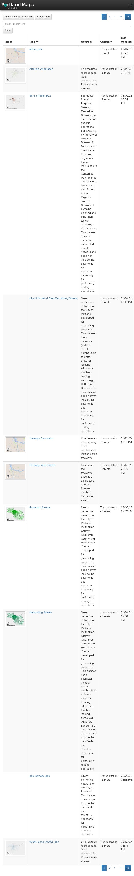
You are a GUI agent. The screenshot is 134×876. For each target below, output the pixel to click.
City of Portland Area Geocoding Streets (53, 298)
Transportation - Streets (18, 16)
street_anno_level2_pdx (44, 841)
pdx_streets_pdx (39, 776)
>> (120, 16)
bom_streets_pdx (40, 95)
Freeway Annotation (41, 438)
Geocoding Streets (40, 612)
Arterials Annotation (41, 69)
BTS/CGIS (43, 16)
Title (34, 41)
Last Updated (126, 39)
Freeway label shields (42, 465)
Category (106, 41)
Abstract (86, 41)
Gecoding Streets (40, 507)
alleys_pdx (35, 49)
